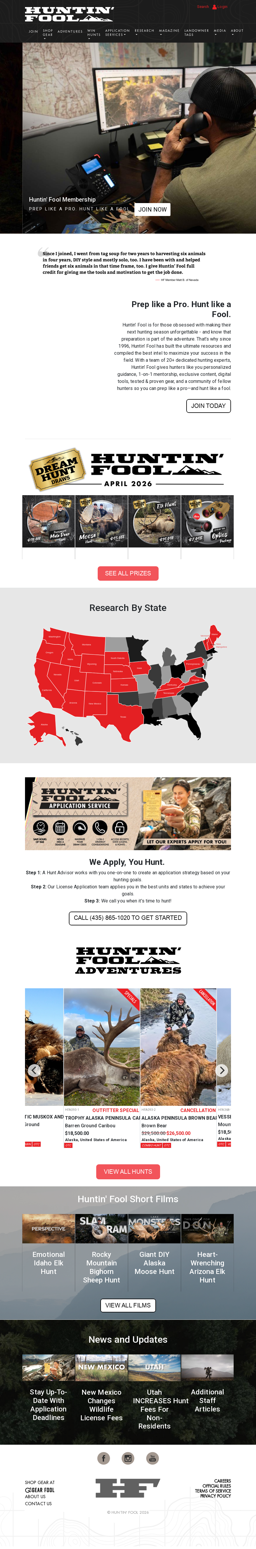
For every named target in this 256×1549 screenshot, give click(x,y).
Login (219, 6)
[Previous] (34, 1070)
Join (33, 32)
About (237, 31)
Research (144, 31)
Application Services (117, 33)
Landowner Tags (196, 33)
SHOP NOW (156, 209)
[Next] (221, 1070)
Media (220, 31)
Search (203, 6)
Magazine (169, 31)
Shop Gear (48, 33)
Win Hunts (94, 33)
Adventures (70, 32)
